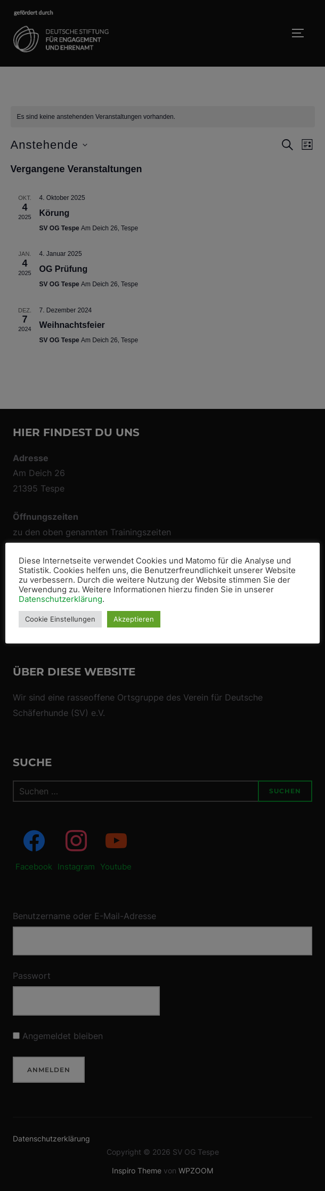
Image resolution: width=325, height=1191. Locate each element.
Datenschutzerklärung (61, 599)
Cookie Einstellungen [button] (61, 619)
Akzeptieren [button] (134, 619)
